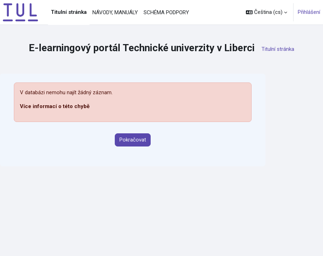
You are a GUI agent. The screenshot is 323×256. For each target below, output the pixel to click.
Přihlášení (309, 12)
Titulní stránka (278, 49)
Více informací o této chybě (55, 106)
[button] (266, 12)
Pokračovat (132, 140)
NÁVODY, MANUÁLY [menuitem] (115, 12)
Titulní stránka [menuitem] (69, 12)
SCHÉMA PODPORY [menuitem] (166, 12)
